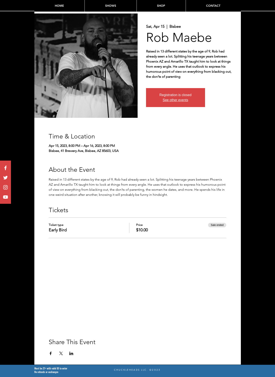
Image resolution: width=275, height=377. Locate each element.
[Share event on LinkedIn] (71, 353)
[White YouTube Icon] (5, 197)
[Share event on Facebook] (51, 353)
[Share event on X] (61, 353)
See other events (175, 100)
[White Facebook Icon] (5, 168)
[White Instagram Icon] (5, 187)
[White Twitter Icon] (5, 178)
